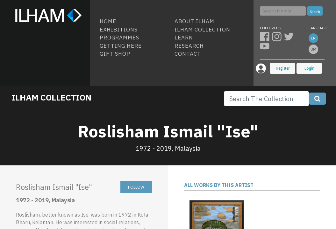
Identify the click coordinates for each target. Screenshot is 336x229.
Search (315, 12)
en (313, 38)
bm (313, 49)
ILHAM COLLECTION (51, 97)
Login (309, 68)
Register (283, 68)
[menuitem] (134, 21)
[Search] (283, 11)
